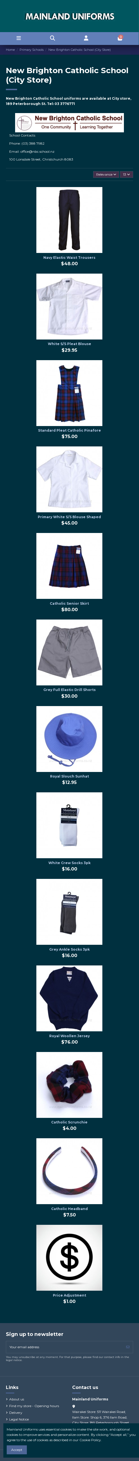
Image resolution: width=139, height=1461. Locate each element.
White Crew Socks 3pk (69, 863)
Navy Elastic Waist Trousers (69, 257)
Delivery (15, 1412)
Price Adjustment (69, 1295)
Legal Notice (19, 1419)
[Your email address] (64, 1347)
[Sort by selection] (106, 174)
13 (126, 174)
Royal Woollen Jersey (69, 1036)
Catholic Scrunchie (69, 1122)
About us (16, 1399)
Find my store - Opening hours (34, 1406)
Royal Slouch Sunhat (69, 776)
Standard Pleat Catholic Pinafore (69, 430)
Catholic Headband (69, 1209)
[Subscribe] (128, 1347)
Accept (16, 1450)
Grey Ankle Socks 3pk (69, 949)
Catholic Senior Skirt (69, 603)
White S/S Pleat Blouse (69, 344)
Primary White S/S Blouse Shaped (69, 517)
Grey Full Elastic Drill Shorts (69, 690)
